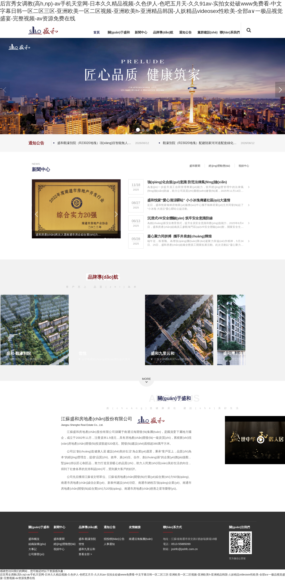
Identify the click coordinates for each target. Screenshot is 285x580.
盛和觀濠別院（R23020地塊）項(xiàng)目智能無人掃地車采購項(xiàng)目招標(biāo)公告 (104, 143)
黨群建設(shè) (208, 32)
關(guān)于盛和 (119, 32)
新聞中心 (141, 32)
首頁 (96, 32)
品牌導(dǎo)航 (163, 32)
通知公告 (185, 32)
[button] (280, 89)
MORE (146, 378)
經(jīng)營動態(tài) (224, 165)
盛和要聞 (198, 165)
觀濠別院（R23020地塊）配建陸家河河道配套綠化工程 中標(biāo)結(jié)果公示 (210, 143)
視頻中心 (250, 165)
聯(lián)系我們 (230, 32)
